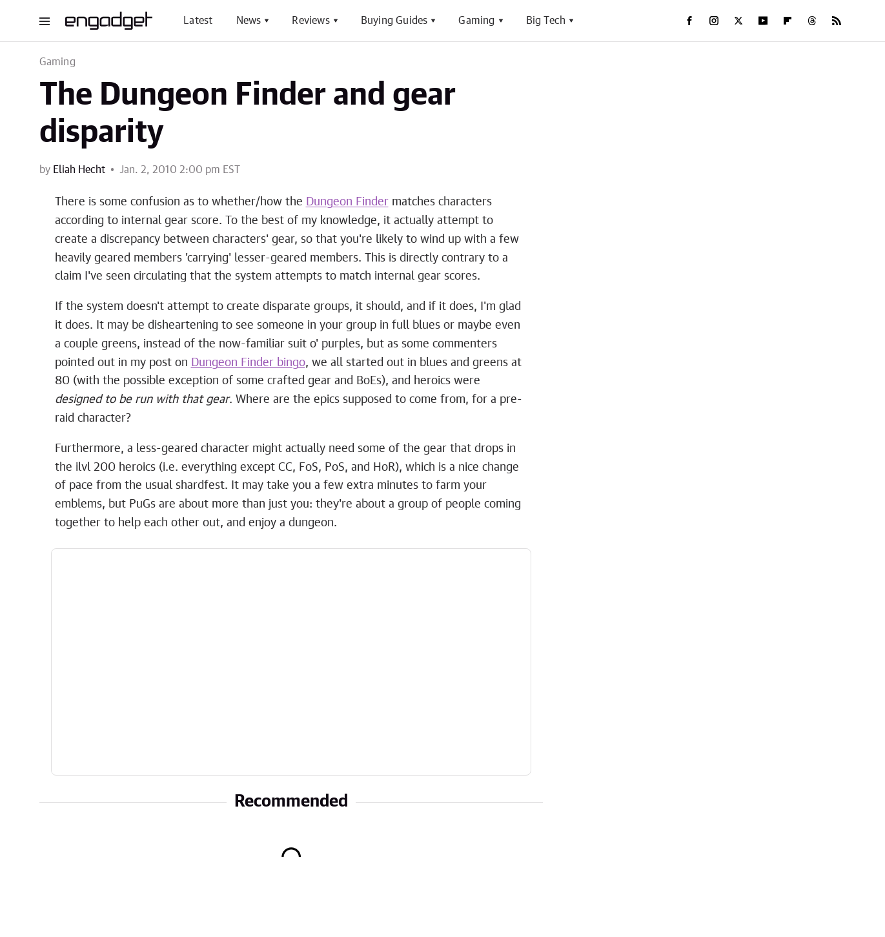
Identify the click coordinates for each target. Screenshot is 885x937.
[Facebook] (689, 20)
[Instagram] (714, 20)
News (248, 20)
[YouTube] (763, 20)
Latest (197, 20)
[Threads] (812, 20)
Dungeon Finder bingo (248, 363)
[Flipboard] (787, 20)
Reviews (310, 20)
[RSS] (836, 20)
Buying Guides (394, 20)
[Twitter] (738, 20)
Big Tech (546, 20)
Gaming (476, 20)
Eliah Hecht (79, 170)
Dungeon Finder (347, 202)
